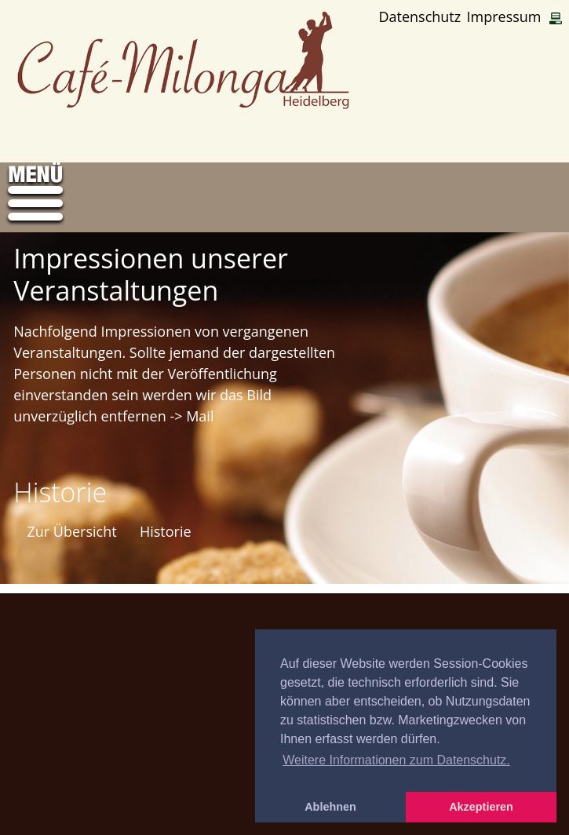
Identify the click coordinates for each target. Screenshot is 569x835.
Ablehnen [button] (330, 806)
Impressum (503, 17)
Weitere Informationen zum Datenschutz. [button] (396, 760)
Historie (165, 531)
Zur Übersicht (71, 531)
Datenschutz (419, 17)
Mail (199, 416)
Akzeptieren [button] (481, 806)
